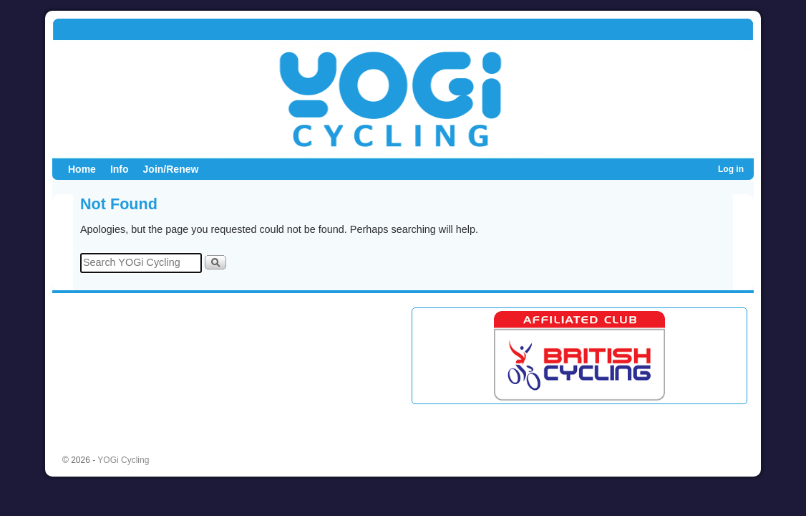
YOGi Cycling (123, 460)
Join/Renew (171, 169)
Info (119, 169)
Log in (731, 169)
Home (82, 169)
